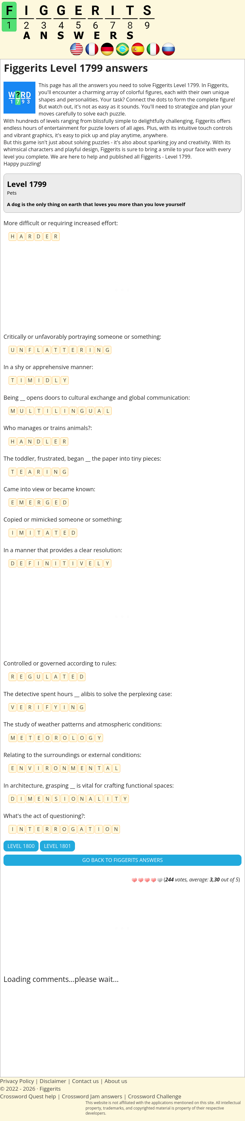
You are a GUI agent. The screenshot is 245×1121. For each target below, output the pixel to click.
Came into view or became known (49, 489)
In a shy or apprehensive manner (48, 367)
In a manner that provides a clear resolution (62, 550)
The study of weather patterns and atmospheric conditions (82, 724)
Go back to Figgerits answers (122, 860)
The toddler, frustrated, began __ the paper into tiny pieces (82, 458)
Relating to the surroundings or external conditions (72, 755)
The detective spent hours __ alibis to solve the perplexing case (87, 694)
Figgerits (50, 1088)
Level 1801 (57, 846)
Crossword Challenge (154, 1096)
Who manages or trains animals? (47, 428)
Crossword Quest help (28, 1096)
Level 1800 (21, 846)
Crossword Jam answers (92, 1096)
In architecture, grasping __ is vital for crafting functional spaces (88, 785)
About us (116, 1081)
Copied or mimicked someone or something (62, 519)
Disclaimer (53, 1081)
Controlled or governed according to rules (59, 663)
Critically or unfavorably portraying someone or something (82, 336)
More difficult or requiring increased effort (60, 223)
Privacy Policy (17, 1081)
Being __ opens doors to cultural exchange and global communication (96, 397)
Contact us (85, 1081)
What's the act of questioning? (44, 816)
